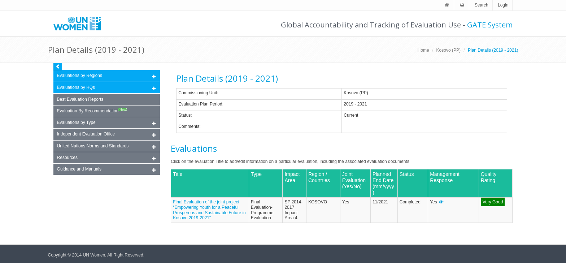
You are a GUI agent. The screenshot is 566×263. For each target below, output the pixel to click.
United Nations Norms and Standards (106, 146)
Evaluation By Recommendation (92, 110)
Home (423, 50)
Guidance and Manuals (106, 170)
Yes (345, 201)
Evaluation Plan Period (200, 104)
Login (503, 5)
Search (481, 5)
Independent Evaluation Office (106, 135)
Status (184, 115)
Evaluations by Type (106, 123)
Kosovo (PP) (448, 50)
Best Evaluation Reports (80, 99)
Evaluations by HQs (76, 87)
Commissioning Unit (197, 92)
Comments (188, 126)
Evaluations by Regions (106, 76)
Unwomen (80, 23)
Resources (106, 158)
